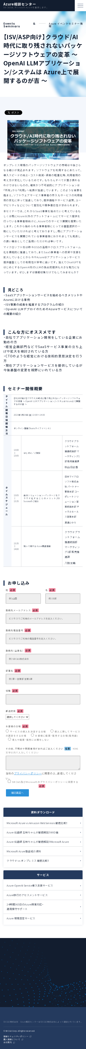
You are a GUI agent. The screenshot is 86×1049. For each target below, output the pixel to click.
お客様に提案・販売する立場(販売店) (56, 735)
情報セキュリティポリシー (15, 1037)
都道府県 (14, 711)
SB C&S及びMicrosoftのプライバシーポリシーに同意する (45, 784)
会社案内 (7, 1042)
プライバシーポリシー (28, 773)
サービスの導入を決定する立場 (28, 731)
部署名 (13, 671)
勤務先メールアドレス (22, 610)
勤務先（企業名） (18, 650)
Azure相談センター (19, 4)
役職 (12, 691)
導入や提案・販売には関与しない (30, 739)
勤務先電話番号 (18, 630)
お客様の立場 (17, 726)
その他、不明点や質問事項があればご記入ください (42, 750)
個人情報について (11, 1040)
